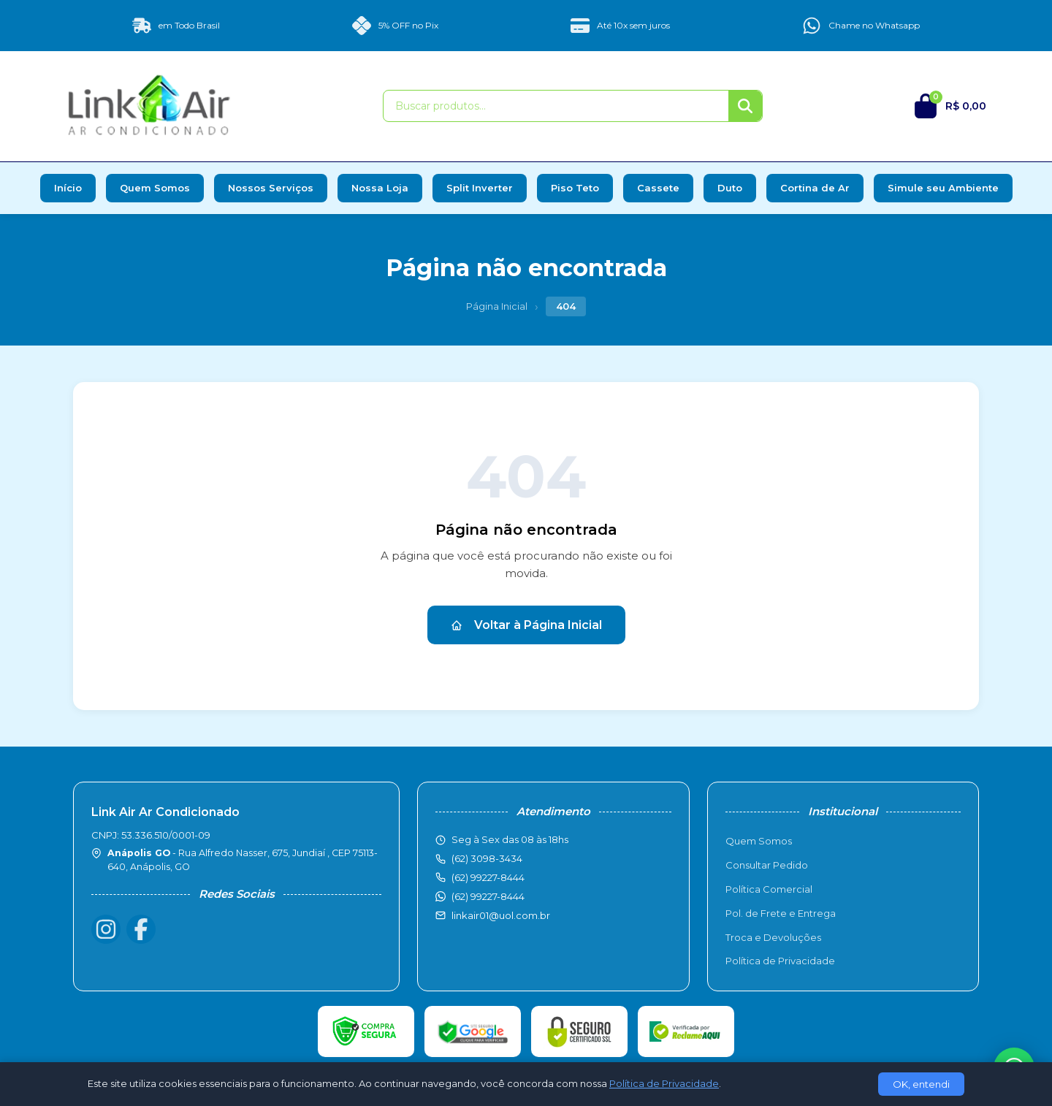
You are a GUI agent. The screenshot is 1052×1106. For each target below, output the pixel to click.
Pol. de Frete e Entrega (780, 913)
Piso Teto (575, 188)
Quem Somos (155, 188)
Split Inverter (479, 188)
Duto (729, 188)
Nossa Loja (379, 188)
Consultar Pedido (766, 865)
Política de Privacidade (780, 960)
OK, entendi (921, 1084)
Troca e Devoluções (773, 937)
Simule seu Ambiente (943, 188)
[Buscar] (745, 106)
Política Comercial (768, 889)
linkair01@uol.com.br (500, 915)
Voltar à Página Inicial (526, 625)
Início (68, 188)
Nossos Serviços (270, 188)
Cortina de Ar (815, 188)
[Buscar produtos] (556, 106)
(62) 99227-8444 (488, 896)
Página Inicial (496, 306)
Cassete (658, 188)
